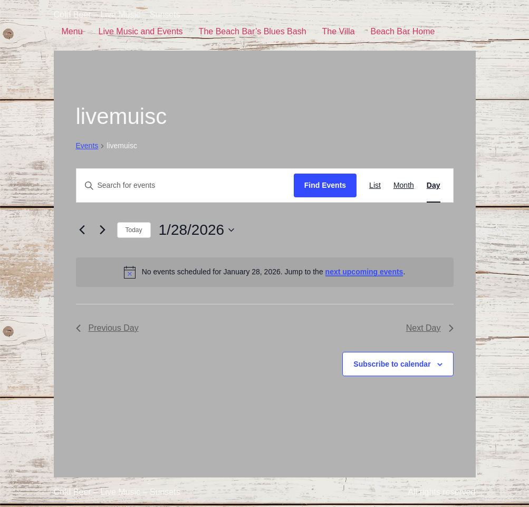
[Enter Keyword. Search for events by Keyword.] (185, 185)
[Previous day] (82, 230)
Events (87, 145)
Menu (72, 31)
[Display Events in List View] (375, 185)
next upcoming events (364, 271)
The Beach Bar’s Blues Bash (252, 31)
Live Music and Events (141, 31)
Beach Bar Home (403, 31)
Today (134, 230)
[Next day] (103, 230)
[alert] (265, 272)
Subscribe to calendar (391, 364)
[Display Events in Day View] (433, 185)
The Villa (338, 31)
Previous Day (107, 327)
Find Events (325, 185)
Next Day (430, 327)
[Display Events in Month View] (403, 185)
